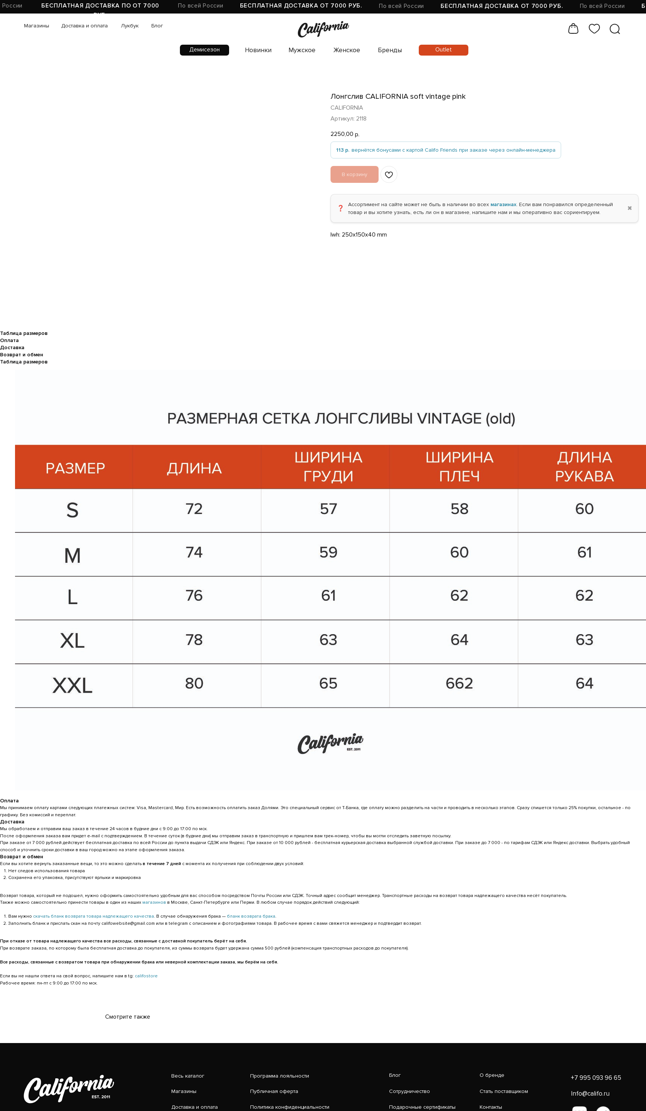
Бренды (319, 41)
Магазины (31, 21)
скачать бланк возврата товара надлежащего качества (93, 916)
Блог (129, 21)
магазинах (503, 204)
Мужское (248, 41)
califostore (146, 976)
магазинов (154, 902)
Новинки (212, 41)
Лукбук (107, 21)
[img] (265, 23)
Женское (285, 41)
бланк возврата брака (251, 916)
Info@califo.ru (485, 1084)
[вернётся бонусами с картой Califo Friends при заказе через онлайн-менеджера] (446, 150)
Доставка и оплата (70, 21)
